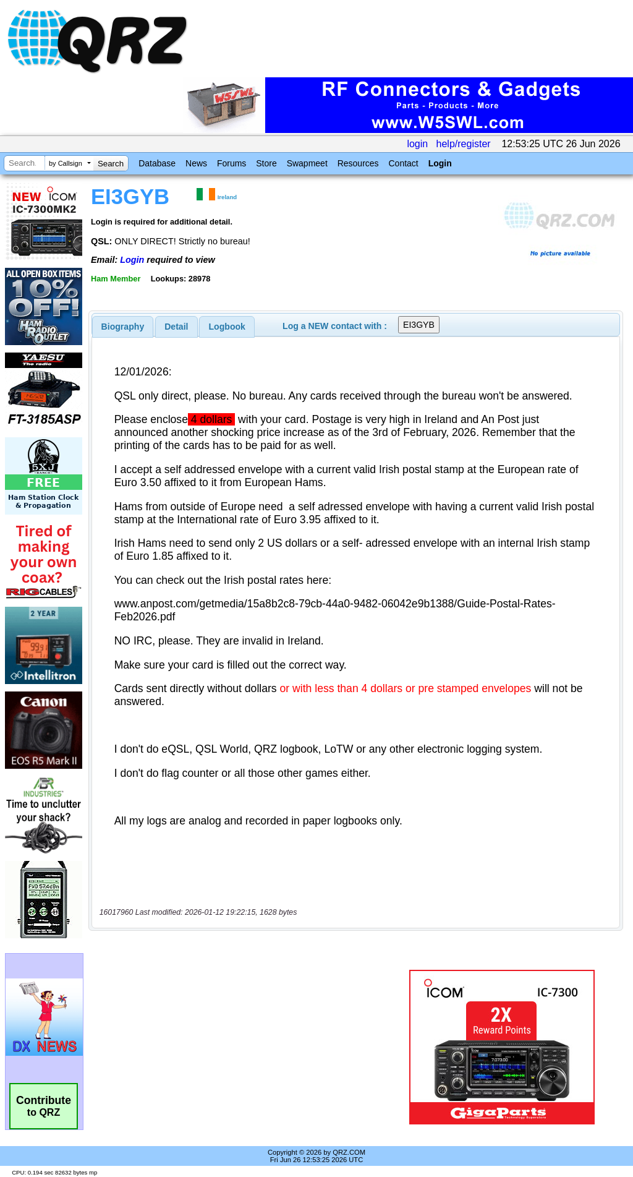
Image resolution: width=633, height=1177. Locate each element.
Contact (403, 163)
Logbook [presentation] (227, 327)
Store (266, 163)
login (417, 144)
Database (157, 163)
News (196, 163)
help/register (463, 144)
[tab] (123, 326)
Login (440, 163)
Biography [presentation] (123, 327)
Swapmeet (307, 163)
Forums (231, 163)
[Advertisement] (244, 1047)
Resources (358, 163)
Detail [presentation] (176, 327)
